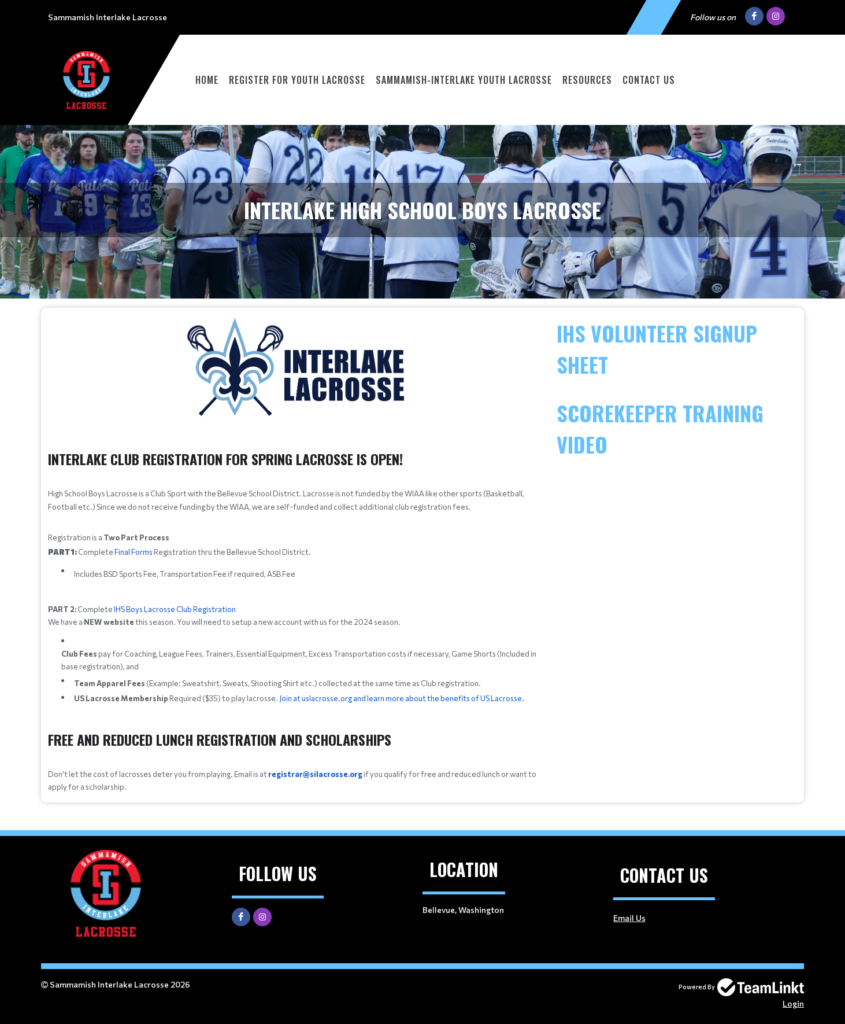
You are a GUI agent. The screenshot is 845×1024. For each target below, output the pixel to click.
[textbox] (295, 513)
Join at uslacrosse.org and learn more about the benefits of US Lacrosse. (401, 698)
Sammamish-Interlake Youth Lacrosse (464, 80)
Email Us (629, 918)
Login (793, 1003)
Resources (587, 80)
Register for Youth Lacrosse (297, 80)
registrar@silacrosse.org (315, 774)
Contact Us (648, 80)
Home (206, 80)
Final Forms (133, 552)
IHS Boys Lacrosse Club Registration (175, 609)
